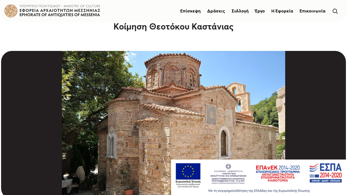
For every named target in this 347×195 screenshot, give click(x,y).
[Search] (335, 10)
